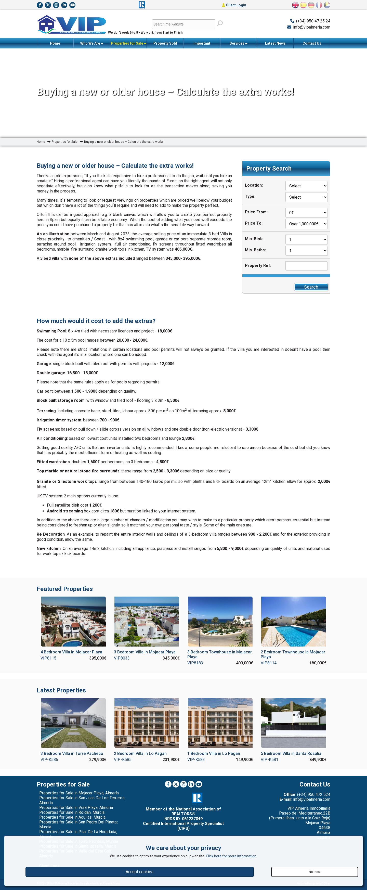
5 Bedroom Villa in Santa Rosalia (291, 753)
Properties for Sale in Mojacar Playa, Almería (79, 793)
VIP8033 (122, 658)
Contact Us (312, 43)
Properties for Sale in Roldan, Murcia (71, 812)
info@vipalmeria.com (311, 27)
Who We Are (91, 43)
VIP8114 (269, 663)
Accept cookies (139, 871)
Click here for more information (231, 856)
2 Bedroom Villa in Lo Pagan (140, 753)
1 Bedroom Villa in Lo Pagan (213, 753)
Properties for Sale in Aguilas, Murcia (72, 817)
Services (238, 43)
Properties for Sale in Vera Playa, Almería (76, 807)
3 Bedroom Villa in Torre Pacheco (72, 753)
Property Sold (165, 43)
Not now (314, 872)
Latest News (275, 43)
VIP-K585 (123, 759)
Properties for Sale (128, 43)
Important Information (202, 44)
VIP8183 (195, 663)
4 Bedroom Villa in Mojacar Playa (71, 652)
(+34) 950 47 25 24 (313, 21)
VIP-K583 (196, 759)
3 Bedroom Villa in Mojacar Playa (145, 652)
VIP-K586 (49, 759)
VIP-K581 (269, 759)
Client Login (234, 5)
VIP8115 (48, 658)
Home (55, 43)
